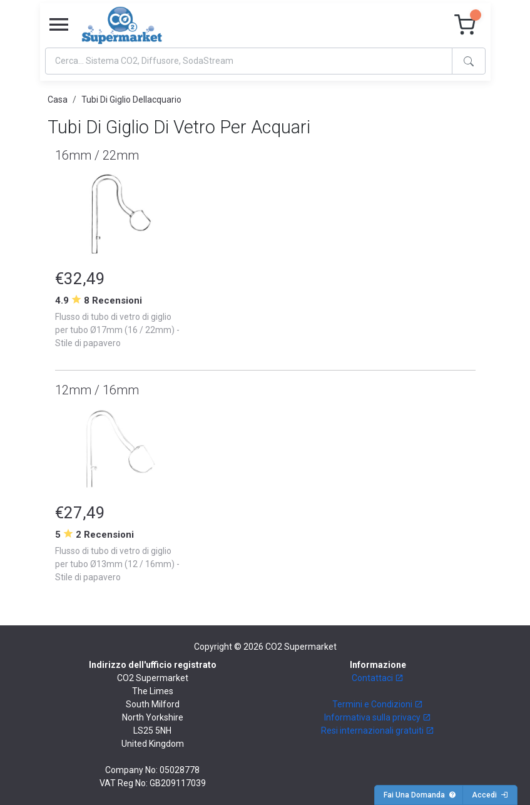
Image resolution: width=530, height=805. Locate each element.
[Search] (248, 61)
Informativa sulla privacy (377, 717)
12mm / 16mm (97, 389)
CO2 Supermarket (301, 647)
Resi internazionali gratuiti (377, 731)
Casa (58, 100)
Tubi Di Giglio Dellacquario (131, 100)
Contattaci (378, 678)
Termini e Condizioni (377, 704)
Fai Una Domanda (420, 795)
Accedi (490, 795)
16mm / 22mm (97, 155)
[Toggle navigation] (58, 25)
